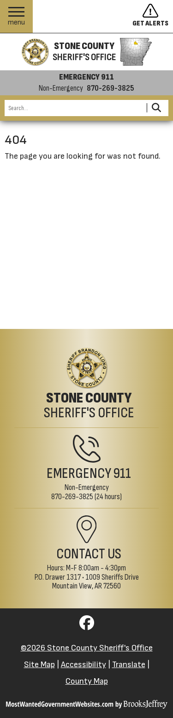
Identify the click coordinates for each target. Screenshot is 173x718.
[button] (16, 16)
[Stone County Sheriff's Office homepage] (86, 52)
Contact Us (88, 554)
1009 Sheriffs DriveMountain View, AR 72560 (95, 581)
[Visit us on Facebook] (86, 626)
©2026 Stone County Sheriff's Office (87, 648)
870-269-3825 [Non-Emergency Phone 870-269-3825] (72, 496)
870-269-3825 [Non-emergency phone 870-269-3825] (110, 88)
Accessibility (83, 664)
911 (122, 473)
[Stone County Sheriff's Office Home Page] (86, 384)
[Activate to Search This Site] (156, 108)
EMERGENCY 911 (86, 77)
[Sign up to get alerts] (152, 17)
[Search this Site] (74, 108)
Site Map (39, 664)
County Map (87, 681)
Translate (128, 664)
